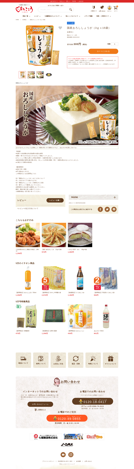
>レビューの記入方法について (27, 208)
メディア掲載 (88, 16)
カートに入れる (103, 51)
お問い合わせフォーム (40, 404)
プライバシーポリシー (48, 461)
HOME (17, 19)
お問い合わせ (88, 461)
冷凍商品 (24, 19)
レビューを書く (55, 200)
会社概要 (78, 461)
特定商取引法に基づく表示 (65, 461)
